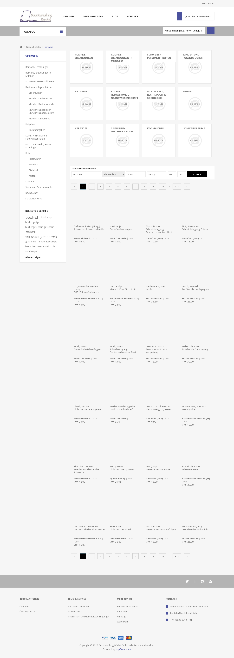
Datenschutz (75, 611)
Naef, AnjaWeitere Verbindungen (158, 468)
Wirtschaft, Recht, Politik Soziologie (156, 94)
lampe (41, 241)
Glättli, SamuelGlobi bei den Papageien (87, 408)
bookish (32, 217)
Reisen (28, 153)
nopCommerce (123, 649)
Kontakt (132, 16)
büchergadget (33, 222)
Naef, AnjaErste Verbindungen (121, 228)
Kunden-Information (127, 606)
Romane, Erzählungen (84, 56)
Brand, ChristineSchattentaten (191, 468)
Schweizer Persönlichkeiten (159, 56)
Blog (115, 16)
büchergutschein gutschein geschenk (39, 229)
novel (46, 246)
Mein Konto (208, 3)
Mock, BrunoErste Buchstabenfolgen (87, 348)
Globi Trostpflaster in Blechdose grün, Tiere (158, 408)
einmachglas (32, 236)
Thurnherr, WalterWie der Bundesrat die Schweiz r (86, 469)
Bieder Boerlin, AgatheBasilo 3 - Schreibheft (122, 408)
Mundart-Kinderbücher (40, 98)
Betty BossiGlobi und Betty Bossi (122, 468)
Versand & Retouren (79, 606)
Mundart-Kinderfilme (39, 118)
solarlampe (31, 251)
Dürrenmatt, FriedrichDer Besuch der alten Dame (89, 528)
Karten (32, 175)
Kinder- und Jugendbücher (38, 87)
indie (33, 241)
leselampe (51, 241)
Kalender (81, 128)
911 (177, 186)
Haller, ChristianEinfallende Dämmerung (195, 348)
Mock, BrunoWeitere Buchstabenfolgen (161, 528)
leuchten (37, 246)
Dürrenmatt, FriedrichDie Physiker (194, 408)
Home (21, 46)
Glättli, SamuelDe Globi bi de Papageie (195, 288)
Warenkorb (123, 621)
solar (53, 246)
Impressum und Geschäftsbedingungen (88, 616)
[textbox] (184, 30)
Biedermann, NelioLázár (156, 288)
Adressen (122, 611)
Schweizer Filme (194, 128)
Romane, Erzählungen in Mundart (121, 58)
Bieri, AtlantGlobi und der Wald (120, 528)
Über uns (68, 16)
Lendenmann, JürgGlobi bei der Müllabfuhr (195, 528)
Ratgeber (30, 124)
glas (27, 241)
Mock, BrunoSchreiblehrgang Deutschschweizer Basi (159, 229)
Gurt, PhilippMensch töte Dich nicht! (123, 288)
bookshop (46, 217)
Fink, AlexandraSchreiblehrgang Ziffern (195, 228)
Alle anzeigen (33, 257)
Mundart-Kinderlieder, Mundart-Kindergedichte (41, 111)
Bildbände (34, 170)
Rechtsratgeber (37, 129)
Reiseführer (35, 158)
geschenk (48, 236)
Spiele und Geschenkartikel (122, 130)
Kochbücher (155, 128)
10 (162, 186)
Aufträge (121, 616)
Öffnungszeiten (93, 16)
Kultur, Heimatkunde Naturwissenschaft (124, 94)
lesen (28, 246)
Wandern (33, 164)
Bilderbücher (35, 92)
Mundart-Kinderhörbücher (42, 104)
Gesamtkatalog (33, 46)
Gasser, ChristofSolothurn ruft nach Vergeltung (156, 349)
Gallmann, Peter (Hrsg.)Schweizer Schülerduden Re (89, 228)
